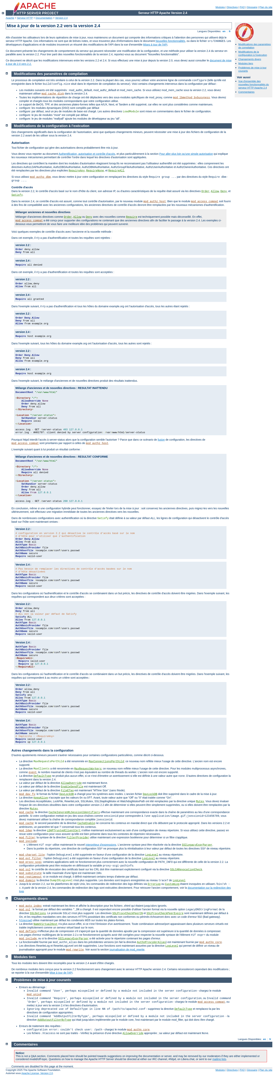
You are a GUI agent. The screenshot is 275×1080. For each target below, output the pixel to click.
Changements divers (249, 59)
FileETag (67, 790)
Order (205, 191)
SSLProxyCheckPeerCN (127, 913)
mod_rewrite (75, 949)
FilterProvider (78, 837)
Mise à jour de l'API (61, 972)
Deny (223, 191)
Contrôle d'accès (22, 187)
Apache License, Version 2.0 (37, 1073)
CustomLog (172, 884)
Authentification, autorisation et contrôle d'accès (87, 153)
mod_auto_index (30, 905)
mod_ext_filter (30, 858)
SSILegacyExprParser (197, 844)
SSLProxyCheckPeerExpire (164, 913)
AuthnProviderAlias (151, 942)
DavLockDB (66, 794)
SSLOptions (38, 913)
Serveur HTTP (25, 17)
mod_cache (26, 812)
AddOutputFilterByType (54, 1019)
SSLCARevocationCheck (186, 869)
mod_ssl (24, 869)
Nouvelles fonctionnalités (170, 40)
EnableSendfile (72, 786)
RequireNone (95, 170)
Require (131, 216)
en (224, 31)
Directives (232, 7)
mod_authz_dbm (40, 177)
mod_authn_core (210, 942)
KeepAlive (40, 797)
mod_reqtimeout (30, 876)
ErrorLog (154, 884)
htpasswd (25, 920)
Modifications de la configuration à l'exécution (252, 53)
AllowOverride (71, 783)
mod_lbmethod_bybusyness (191, 97)
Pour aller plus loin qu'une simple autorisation (186, 153)
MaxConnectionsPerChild (106, 761)
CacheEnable (86, 823)
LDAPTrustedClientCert (64, 830)
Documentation (44, 17)
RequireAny (77, 170)
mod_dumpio (27, 880)
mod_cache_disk (53, 93)
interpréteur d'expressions (101, 844)
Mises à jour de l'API (155, 44)
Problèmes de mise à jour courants (42, 980)
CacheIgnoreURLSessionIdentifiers (74, 812)
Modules (220, 7)
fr (229, 31)
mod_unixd (34, 994)
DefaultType (42, 776)
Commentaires (246, 91)
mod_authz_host (154, 201)
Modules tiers (245, 63)
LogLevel (151, 854)
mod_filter (27, 837)
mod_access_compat (204, 201)
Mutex (200, 801)
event (33, 772)
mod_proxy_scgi (30, 862)
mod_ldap (25, 830)
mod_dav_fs (27, 794)
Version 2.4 (61, 17)
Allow (215, 191)
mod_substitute (30, 873)
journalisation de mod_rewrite (127, 949)
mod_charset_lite (32, 854)
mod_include (28, 841)
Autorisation (20, 142)
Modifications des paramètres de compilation (51, 74)
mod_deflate (28, 931)
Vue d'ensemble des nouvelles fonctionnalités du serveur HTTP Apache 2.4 (253, 84)
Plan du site (265, 7)
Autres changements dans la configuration (42, 750)
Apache (10, 17)
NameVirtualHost (45, 924)
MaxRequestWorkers (88, 768)
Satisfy (17, 194)
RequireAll (116, 170)
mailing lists (219, 1059)
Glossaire (252, 7)
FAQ (242, 7)
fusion (161, 439)
